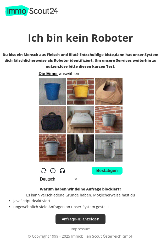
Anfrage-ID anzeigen (80, 219)
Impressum (81, 228)
